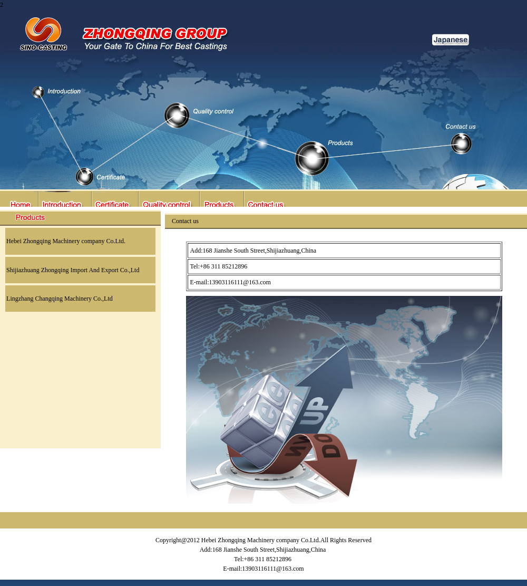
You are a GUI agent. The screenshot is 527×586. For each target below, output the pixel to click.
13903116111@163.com (240, 282)
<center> (263, 103)
